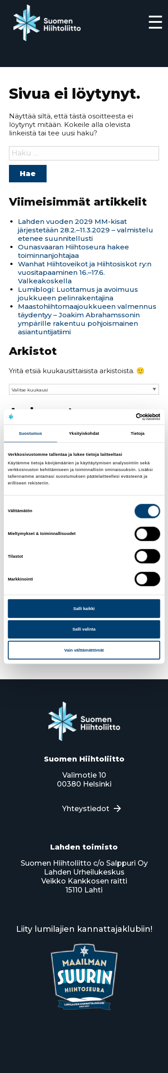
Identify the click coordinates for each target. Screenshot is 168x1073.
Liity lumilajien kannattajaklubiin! (84, 929)
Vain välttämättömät (83, 650)
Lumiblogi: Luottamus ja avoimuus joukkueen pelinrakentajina (78, 293)
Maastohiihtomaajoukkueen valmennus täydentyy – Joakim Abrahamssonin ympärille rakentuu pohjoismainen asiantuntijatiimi (87, 319)
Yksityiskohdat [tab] (84, 433)
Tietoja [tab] (138, 433)
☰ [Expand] (155, 22)
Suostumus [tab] (30, 433)
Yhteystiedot (85, 808)
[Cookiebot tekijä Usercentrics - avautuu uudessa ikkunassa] (121, 417)
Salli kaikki (84, 608)
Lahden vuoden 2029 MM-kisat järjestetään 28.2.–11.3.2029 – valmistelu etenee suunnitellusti (85, 230)
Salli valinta (84, 629)
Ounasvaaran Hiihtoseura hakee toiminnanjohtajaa (73, 251)
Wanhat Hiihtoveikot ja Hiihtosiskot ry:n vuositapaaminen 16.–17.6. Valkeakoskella (84, 272)
